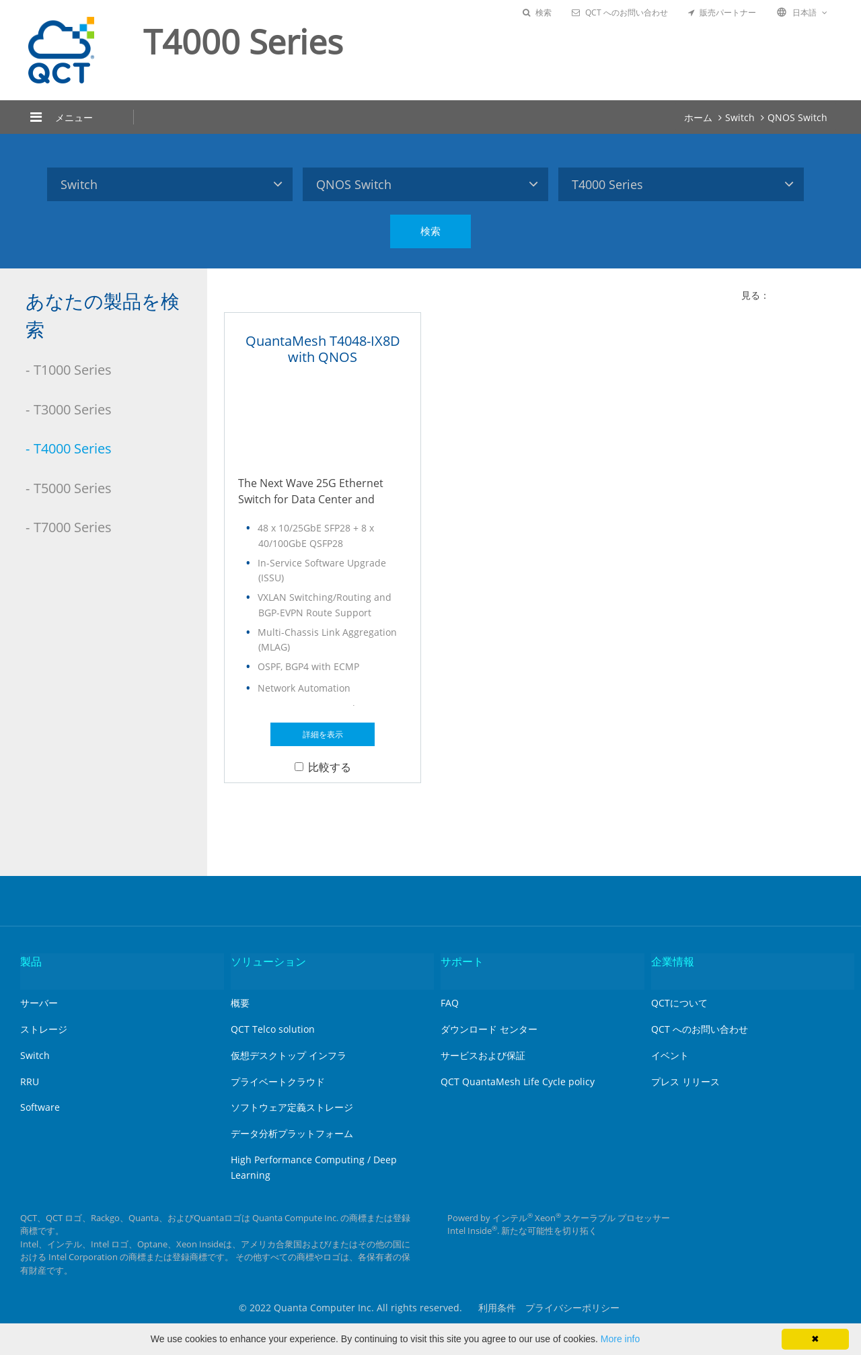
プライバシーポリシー (572, 1307)
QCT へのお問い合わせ (620, 12)
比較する (323, 767)
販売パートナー (722, 12)
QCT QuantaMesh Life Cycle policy (518, 1081)
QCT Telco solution (273, 1029)
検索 (537, 12)
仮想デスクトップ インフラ (288, 1055)
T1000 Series (73, 370)
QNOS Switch (797, 117)
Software (40, 1107)
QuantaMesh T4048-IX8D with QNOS (323, 349)
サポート (462, 961)
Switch (740, 117)
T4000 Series (73, 448)
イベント (670, 1055)
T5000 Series (73, 488)
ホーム (698, 117)
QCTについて (679, 1002)
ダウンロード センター (489, 1029)
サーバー (39, 1002)
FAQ (450, 1002)
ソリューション (268, 961)
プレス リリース (685, 1081)
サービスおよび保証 (483, 1055)
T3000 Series (73, 409)
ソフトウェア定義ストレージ (292, 1107)
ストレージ (43, 1029)
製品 (31, 961)
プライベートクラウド (278, 1081)
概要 (240, 1002)
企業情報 (672, 961)
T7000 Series (73, 527)
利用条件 (497, 1307)
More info (620, 1338)
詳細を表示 (323, 734)
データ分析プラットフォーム (292, 1133)
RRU (29, 1081)
